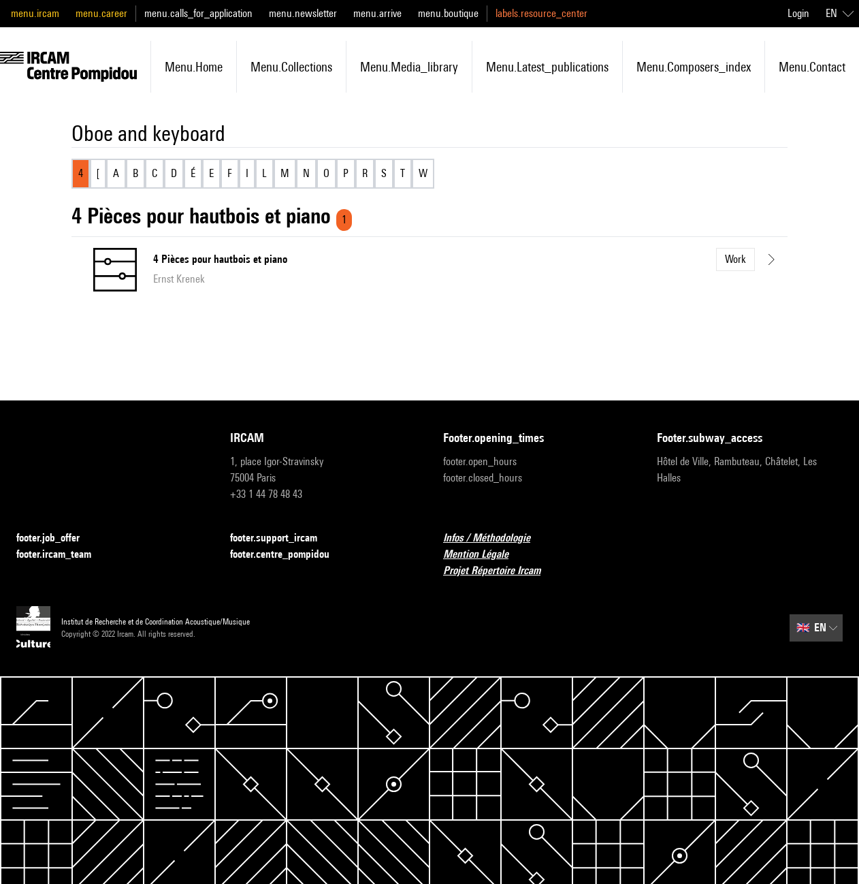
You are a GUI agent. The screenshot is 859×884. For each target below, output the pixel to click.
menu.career (101, 13)
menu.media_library (409, 66)
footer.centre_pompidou (288, 555)
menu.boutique (448, 13)
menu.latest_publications (547, 66)
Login (798, 13)
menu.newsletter (303, 13)
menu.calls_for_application (198, 13)
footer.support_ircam (282, 538)
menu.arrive (377, 13)
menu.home (194, 66)
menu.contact (812, 66)
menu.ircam (35, 13)
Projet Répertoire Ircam (500, 571)
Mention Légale (484, 555)
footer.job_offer (56, 538)
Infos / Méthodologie (495, 538)
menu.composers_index (693, 66)
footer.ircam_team (62, 555)
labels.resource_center (541, 13)
